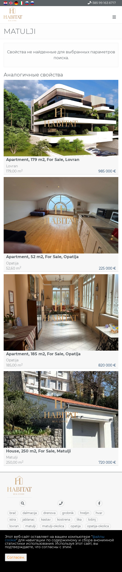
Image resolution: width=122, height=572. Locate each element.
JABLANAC (28, 519)
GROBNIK (68, 513)
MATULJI (30, 526)
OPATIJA (76, 526)
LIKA (79, 519)
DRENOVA (49, 513)
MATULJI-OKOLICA (53, 526)
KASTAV (46, 519)
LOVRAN (14, 526)
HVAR (99, 513)
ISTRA (12, 519)
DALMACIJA (30, 513)
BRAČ (12, 513)
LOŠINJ (92, 519)
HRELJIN (84, 513)
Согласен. (16, 557)
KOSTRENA (63, 519)
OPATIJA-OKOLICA (98, 526)
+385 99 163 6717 (102, 3)
